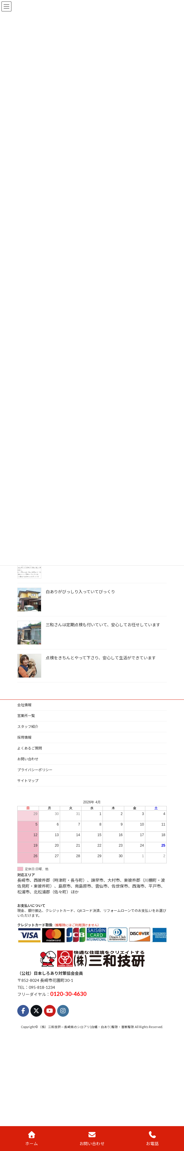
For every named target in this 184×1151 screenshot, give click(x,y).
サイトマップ (27, 780)
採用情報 (24, 737)
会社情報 (24, 705)
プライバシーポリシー (34, 770)
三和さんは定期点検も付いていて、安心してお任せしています (103, 624)
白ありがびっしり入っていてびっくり (80, 591)
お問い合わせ (27, 759)
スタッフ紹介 (27, 726)
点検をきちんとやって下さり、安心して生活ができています (101, 657)
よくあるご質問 (29, 748)
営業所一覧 (26, 715)
